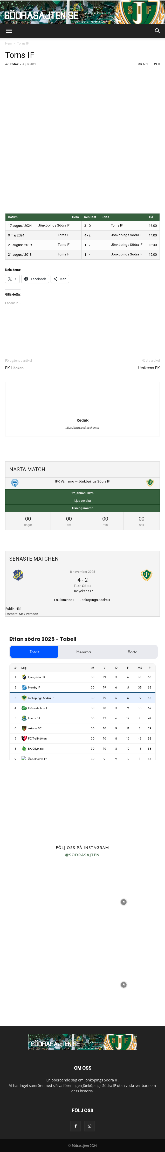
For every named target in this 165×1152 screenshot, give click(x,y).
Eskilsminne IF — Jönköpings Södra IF (82, 600)
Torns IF (112, 225)
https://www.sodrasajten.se (83, 427)
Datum (13, 217)
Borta (105, 217)
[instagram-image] (41, 902)
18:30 (153, 245)
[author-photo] (82, 413)
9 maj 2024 (16, 235)
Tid (151, 217)
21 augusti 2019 (20, 245)
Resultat (90, 217)
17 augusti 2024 (20, 226)
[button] (9, 31)
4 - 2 (87, 235)
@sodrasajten (82, 854)
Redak (14, 64)
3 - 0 (87, 226)
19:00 (153, 254)
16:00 (153, 226)
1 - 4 (87, 254)
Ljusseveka (82, 501)
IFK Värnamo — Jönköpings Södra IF (82, 481)
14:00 (153, 235)
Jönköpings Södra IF (57, 225)
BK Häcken (14, 368)
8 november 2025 (82, 572)
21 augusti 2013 (20, 254)
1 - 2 (87, 245)
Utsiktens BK (149, 368)
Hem (8, 43)
